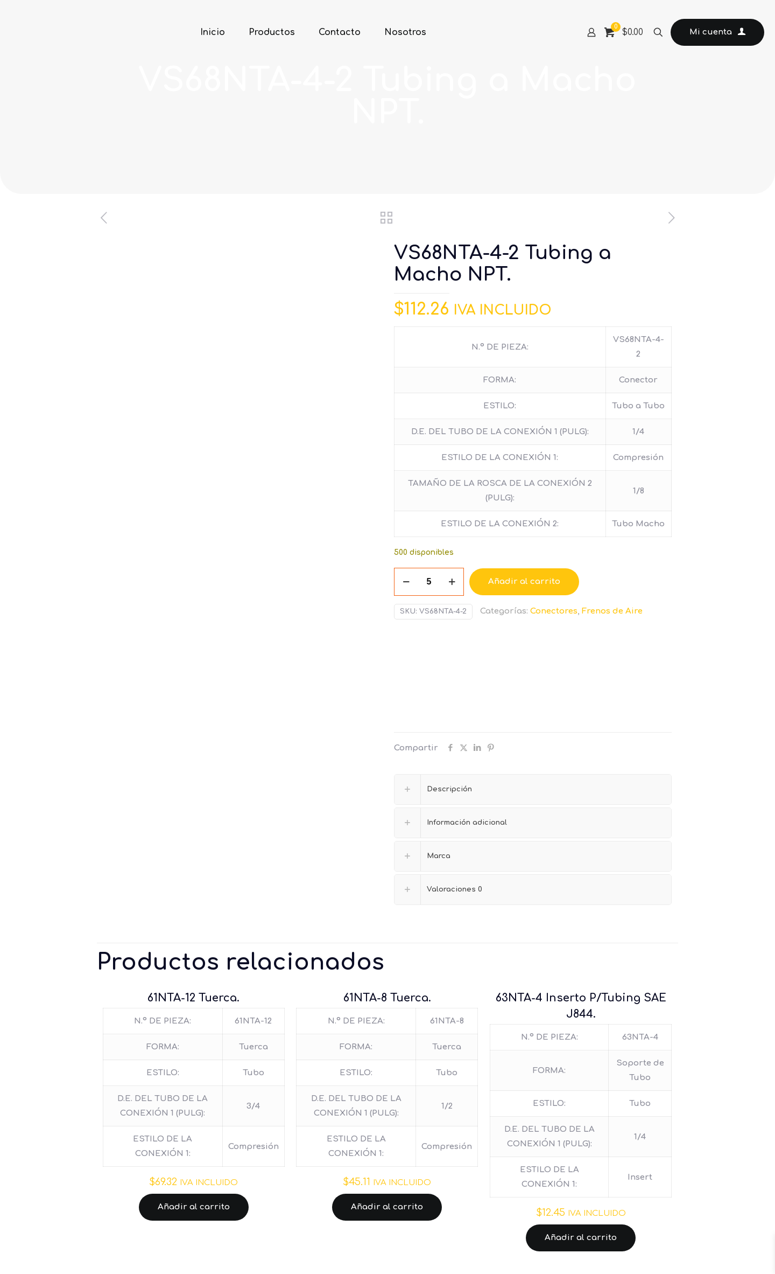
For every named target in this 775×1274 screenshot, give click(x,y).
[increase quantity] (451, 581)
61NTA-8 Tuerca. (387, 998)
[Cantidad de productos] (429, 582)
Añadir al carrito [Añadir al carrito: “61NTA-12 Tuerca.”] (194, 1207)
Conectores (553, 611)
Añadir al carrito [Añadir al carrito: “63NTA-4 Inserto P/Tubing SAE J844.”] (581, 1237)
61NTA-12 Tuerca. (193, 998)
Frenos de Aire (612, 611)
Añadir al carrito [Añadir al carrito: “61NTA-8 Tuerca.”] (387, 1207)
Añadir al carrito (524, 581)
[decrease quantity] (406, 581)
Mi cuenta (717, 32)
